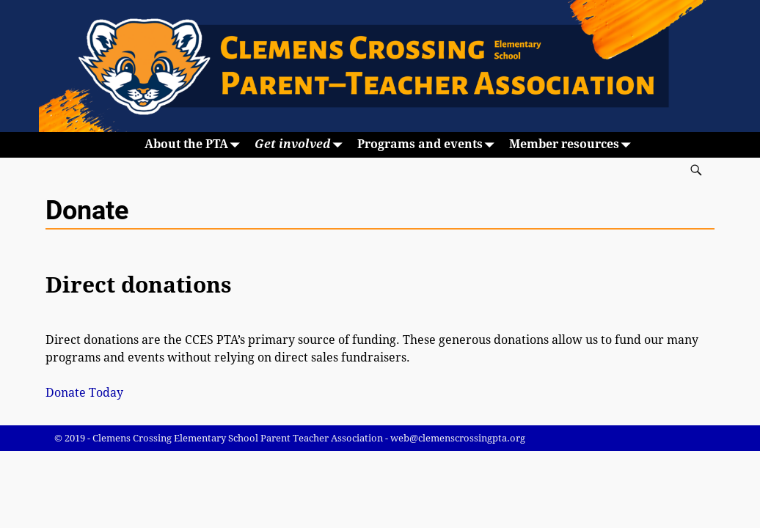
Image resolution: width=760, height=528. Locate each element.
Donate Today (84, 393)
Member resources (573, 145)
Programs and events (428, 145)
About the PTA (195, 145)
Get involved (301, 145)
